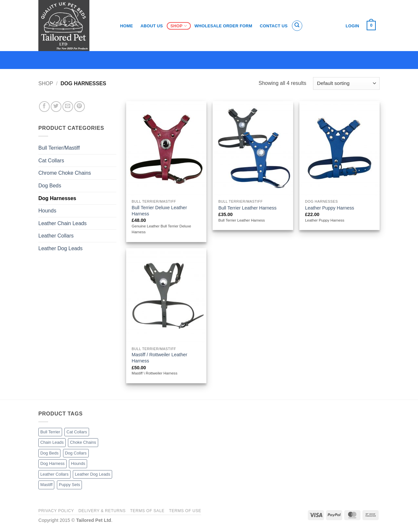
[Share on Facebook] (44, 106)
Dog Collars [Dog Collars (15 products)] (76, 453)
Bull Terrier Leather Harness (247, 207)
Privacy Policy (56, 511)
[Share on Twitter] (56, 106)
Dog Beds (49, 185)
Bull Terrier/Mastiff (59, 148)
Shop (178, 26)
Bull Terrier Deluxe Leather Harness (159, 210)
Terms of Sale (147, 511)
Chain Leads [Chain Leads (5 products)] (52, 442)
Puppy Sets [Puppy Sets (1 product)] (69, 484)
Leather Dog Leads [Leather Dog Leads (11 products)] (92, 474)
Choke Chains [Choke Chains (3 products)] (83, 442)
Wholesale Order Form (223, 25)
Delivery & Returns (101, 511)
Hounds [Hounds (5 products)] (78, 463)
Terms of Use (185, 511)
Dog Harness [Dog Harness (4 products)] (52, 463)
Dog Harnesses (57, 198)
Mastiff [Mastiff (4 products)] (46, 484)
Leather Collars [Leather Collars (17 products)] (54, 474)
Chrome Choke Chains (64, 173)
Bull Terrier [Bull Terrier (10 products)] (50, 431)
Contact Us (274, 25)
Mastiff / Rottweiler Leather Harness (159, 357)
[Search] (297, 25)
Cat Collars (51, 160)
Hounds (47, 210)
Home (126, 25)
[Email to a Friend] (67, 106)
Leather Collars (56, 235)
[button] (371, 25)
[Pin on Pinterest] (79, 106)
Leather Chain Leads (62, 223)
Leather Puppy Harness (329, 207)
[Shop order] (346, 83)
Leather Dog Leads (60, 248)
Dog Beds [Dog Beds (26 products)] (49, 453)
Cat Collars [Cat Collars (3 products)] (76, 431)
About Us (151, 25)
